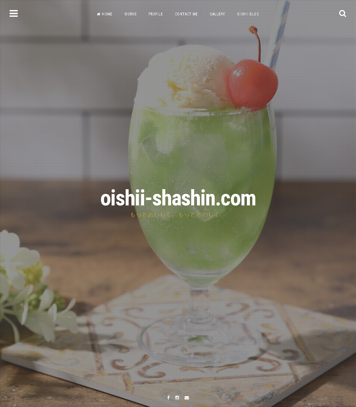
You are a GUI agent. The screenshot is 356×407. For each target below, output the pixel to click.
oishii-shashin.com (178, 198)
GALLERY (217, 14)
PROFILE (156, 14)
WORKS (130, 14)
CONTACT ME (186, 14)
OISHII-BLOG (248, 14)
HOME (104, 14)
